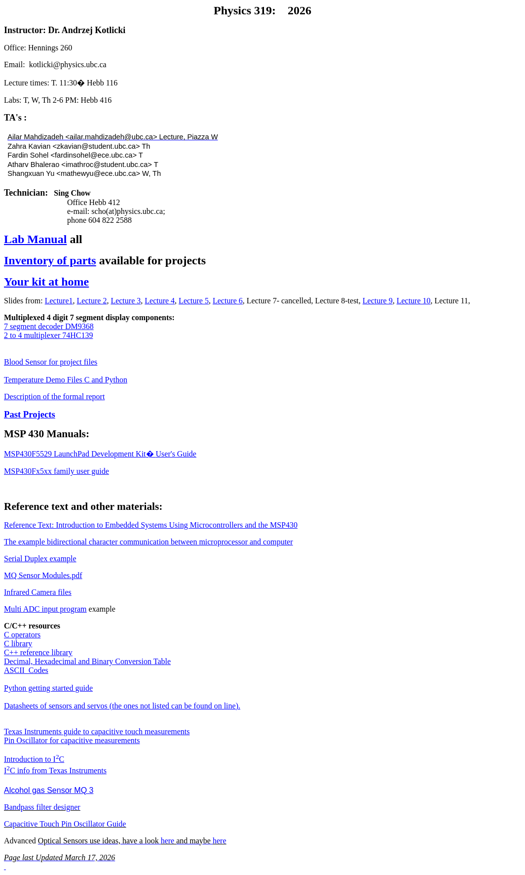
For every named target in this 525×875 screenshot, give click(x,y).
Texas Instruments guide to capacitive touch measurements (97, 731)
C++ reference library (38, 652)
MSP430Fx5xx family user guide (56, 471)
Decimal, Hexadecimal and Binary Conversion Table (87, 661)
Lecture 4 (160, 300)
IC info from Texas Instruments (55, 770)
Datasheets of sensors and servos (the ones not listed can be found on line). (122, 706)
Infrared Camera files (38, 592)
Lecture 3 (126, 300)
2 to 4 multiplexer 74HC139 (48, 335)
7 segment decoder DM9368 (49, 326)
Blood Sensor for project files (50, 362)
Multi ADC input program (45, 609)
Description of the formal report (54, 396)
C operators (22, 634)
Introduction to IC (34, 759)
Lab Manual (35, 239)
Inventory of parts (50, 260)
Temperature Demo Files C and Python (65, 379)
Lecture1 (59, 300)
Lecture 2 (92, 300)
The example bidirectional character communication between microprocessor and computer (148, 542)
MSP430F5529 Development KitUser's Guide (100, 454)
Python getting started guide (48, 688)
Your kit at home (46, 281)
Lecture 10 (414, 300)
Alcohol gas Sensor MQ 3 (48, 790)
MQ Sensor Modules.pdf (43, 575)
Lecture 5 (194, 300)
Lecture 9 (378, 300)
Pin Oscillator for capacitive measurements (72, 740)
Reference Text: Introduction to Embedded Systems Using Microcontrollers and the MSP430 (151, 525)
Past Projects (29, 414)
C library (18, 643)
